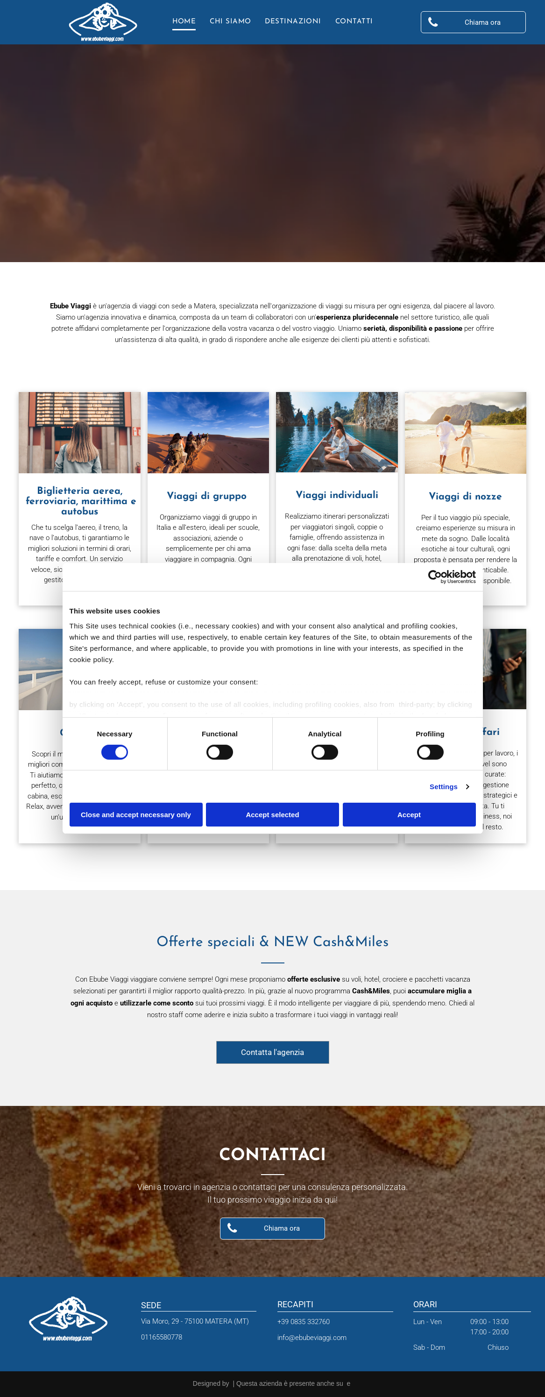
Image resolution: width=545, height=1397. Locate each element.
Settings (444, 787)
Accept (409, 815)
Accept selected (272, 815)
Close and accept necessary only (136, 815)
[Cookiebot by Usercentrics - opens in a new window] (435, 577)
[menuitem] (184, 22)
